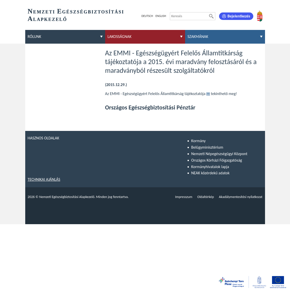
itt (208, 93)
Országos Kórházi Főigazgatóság (216, 160)
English (160, 16)
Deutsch (147, 16)
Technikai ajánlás (44, 179)
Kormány (198, 140)
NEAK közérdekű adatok (210, 173)
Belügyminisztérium (207, 147)
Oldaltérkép (205, 197)
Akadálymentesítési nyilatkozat (240, 197)
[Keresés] (211, 16)
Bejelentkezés (239, 16)
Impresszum (183, 197)
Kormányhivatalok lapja (210, 166)
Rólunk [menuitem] (34, 36)
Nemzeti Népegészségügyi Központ (219, 153)
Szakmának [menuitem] (198, 36)
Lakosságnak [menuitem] (120, 36)
